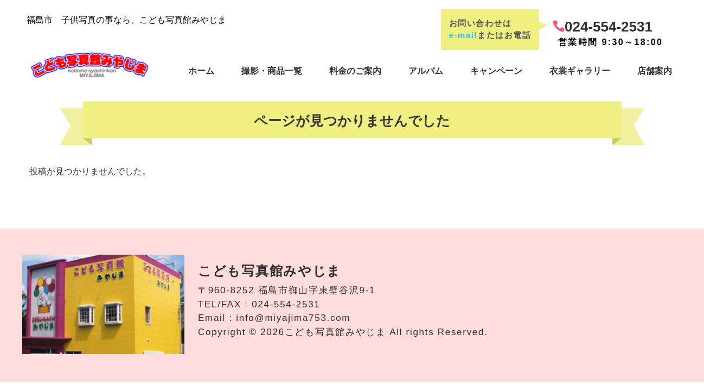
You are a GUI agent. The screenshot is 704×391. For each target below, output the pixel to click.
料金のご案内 (355, 70)
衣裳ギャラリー (579, 70)
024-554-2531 (608, 26)
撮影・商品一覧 (271, 70)
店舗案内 (654, 70)
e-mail (463, 35)
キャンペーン (496, 70)
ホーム (201, 70)
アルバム (425, 70)
